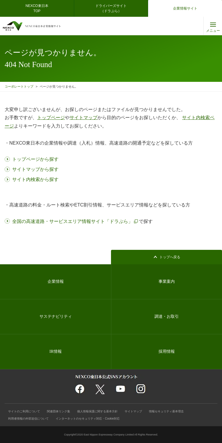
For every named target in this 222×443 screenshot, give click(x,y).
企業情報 (56, 281)
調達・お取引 (166, 316)
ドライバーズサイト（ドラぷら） (111, 8)
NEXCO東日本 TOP (39, 8)
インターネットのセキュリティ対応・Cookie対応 (88, 418)
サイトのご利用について (24, 411)
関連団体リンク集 (58, 411)
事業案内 (167, 281)
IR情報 (56, 351)
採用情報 (167, 351)
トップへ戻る (169, 257)
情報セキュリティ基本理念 (166, 411)
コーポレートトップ (19, 86)
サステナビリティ (55, 316)
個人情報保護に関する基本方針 (97, 411)
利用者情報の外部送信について (28, 418)
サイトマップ (133, 411)
